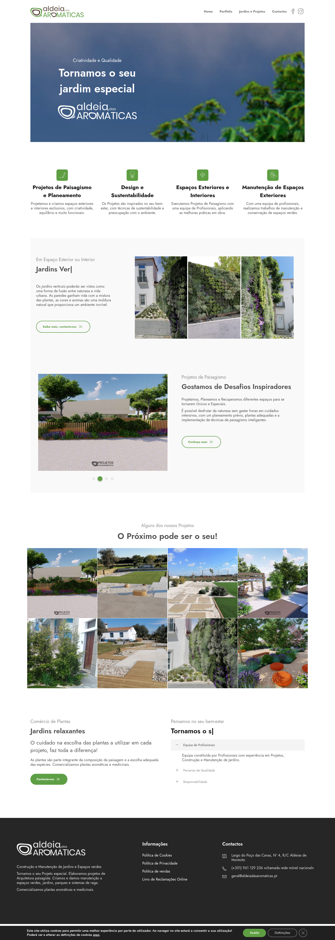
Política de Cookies (157, 855)
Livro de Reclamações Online (164, 879)
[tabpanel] (161, 297)
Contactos (279, 11)
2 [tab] (100, 478)
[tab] (238, 745)
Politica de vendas (156, 871)
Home (208, 11)
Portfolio (226, 11)
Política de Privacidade (160, 863)
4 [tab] (112, 478)
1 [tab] (94, 478)
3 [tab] (106, 478)
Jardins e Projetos (252, 11)
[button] (238, 745)
